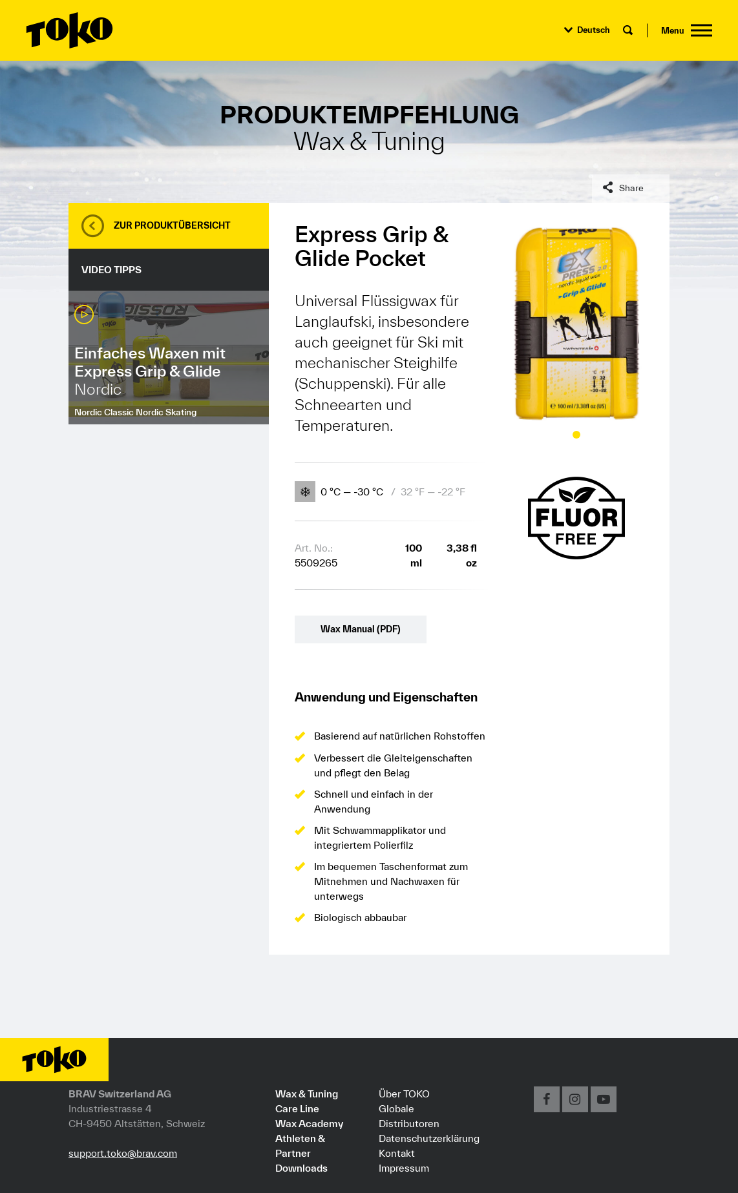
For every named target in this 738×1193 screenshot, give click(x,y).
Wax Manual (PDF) (361, 629)
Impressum (404, 1168)
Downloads (301, 1168)
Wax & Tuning (306, 1093)
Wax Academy (309, 1123)
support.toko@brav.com (123, 1153)
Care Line (297, 1108)
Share (631, 188)
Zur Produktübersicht (172, 225)
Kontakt (397, 1153)
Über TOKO (404, 1093)
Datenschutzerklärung (429, 1138)
